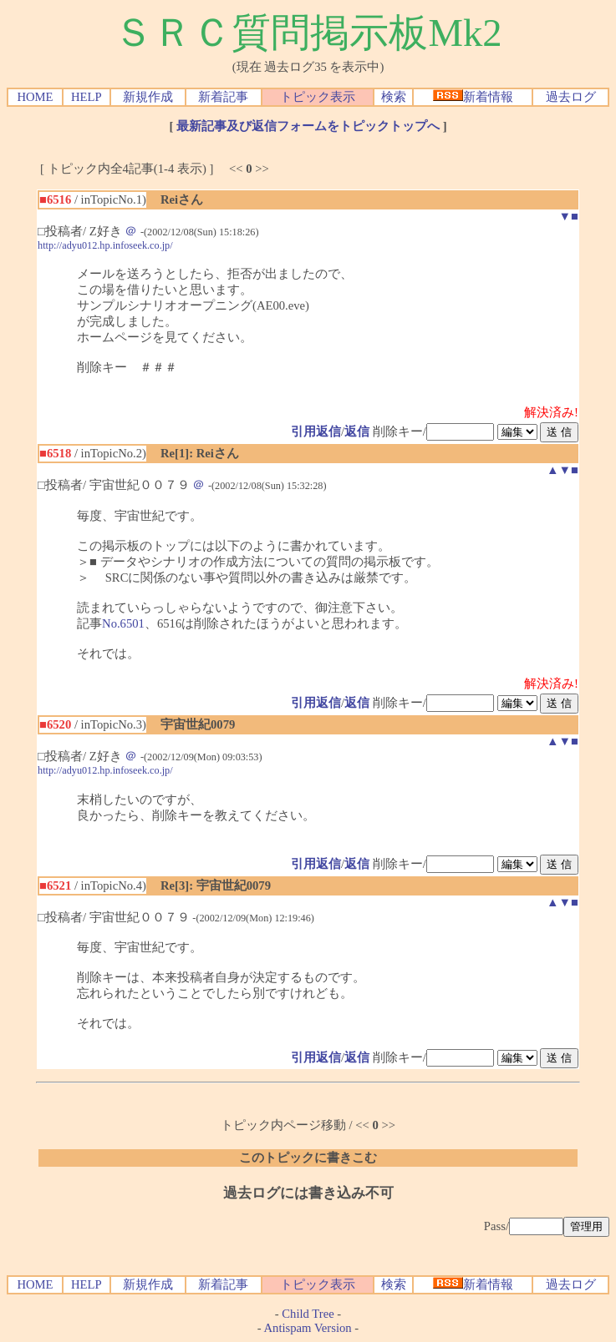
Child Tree (307, 1313)
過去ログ (571, 96)
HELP (86, 96)
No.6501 (123, 623)
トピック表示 (317, 96)
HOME (35, 96)
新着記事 (223, 96)
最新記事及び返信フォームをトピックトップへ (308, 126)
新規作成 (148, 96)
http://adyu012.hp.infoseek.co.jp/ (105, 245)
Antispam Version (308, 1327)
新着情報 (473, 96)
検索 (393, 96)
